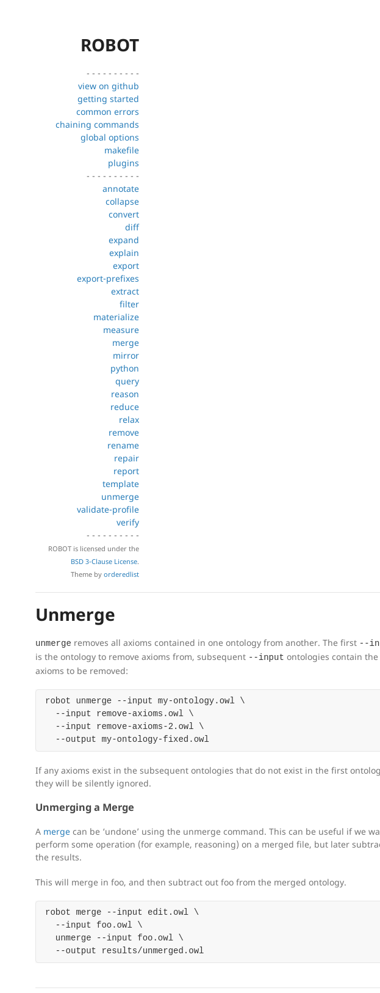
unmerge (120, 496)
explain (124, 252)
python (124, 368)
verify (128, 522)
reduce (124, 406)
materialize (116, 317)
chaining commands (97, 124)
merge (125, 342)
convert (124, 214)
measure (121, 329)
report (126, 471)
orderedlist (121, 574)
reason (125, 394)
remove (124, 432)
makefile (121, 150)
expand (124, 240)
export (126, 265)
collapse (122, 201)
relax (129, 419)
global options (110, 137)
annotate (120, 188)
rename (123, 445)
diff (132, 227)
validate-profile (108, 509)
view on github (108, 86)
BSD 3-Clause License (104, 561)
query (127, 381)
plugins (123, 163)
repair (126, 458)
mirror (126, 355)
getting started (108, 98)
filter (129, 304)
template (120, 483)
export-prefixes (108, 278)
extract (125, 291)
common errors (107, 111)
